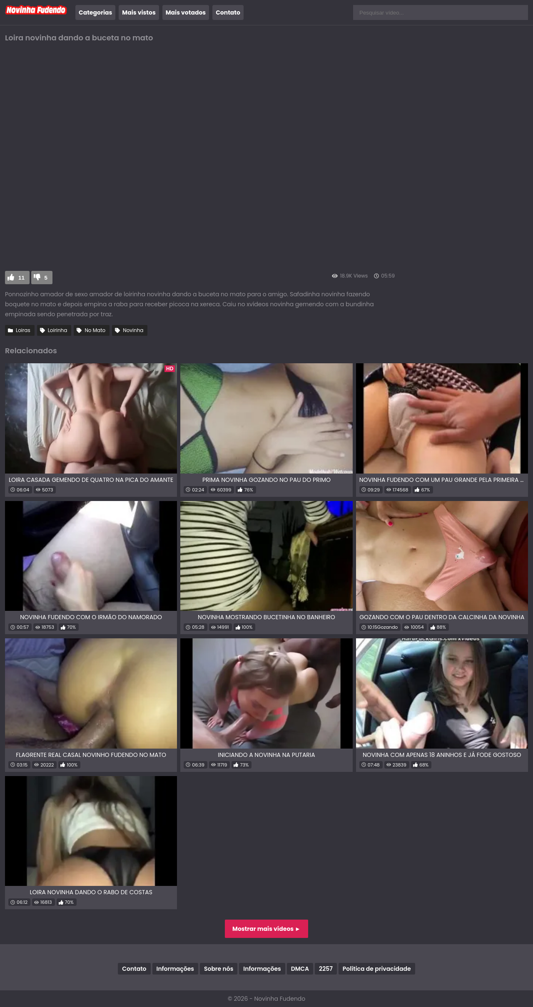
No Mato (95, 330)
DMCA (300, 969)
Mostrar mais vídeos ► (266, 929)
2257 (326, 969)
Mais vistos (138, 12)
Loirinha (57, 330)
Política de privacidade (377, 969)
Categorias (95, 12)
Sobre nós (218, 969)
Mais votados (186, 12)
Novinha (133, 330)
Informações (175, 969)
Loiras (23, 330)
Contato (228, 12)
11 (21, 278)
